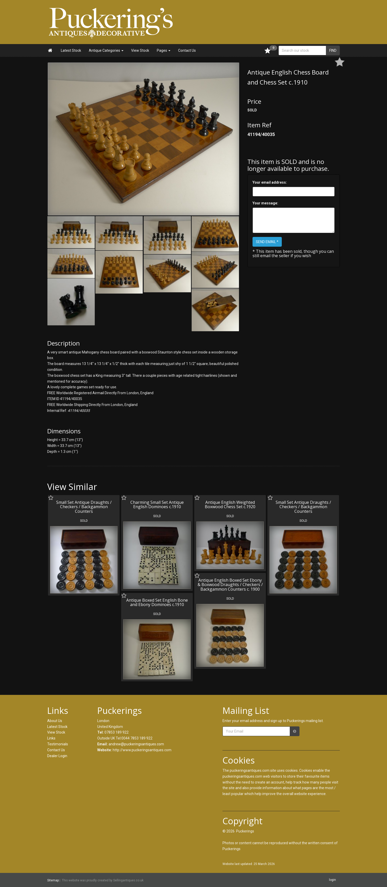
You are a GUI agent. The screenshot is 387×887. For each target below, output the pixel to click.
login (332, 880)
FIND (332, 50)
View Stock (140, 50)
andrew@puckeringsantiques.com (136, 744)
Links (51, 738)
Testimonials (57, 744)
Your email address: (270, 182)
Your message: (265, 203)
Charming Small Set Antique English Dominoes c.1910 (157, 504)
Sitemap (53, 880)
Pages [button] (163, 50)
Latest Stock (71, 50)
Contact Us (187, 50)
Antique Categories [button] (106, 50)
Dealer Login (57, 756)
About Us (54, 721)
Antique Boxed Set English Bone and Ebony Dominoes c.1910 (157, 602)
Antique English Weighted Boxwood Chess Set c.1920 (230, 504)
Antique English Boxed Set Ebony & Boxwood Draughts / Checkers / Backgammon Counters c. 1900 (230, 584)
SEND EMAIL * (267, 242)
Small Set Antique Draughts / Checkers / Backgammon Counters (84, 506)
